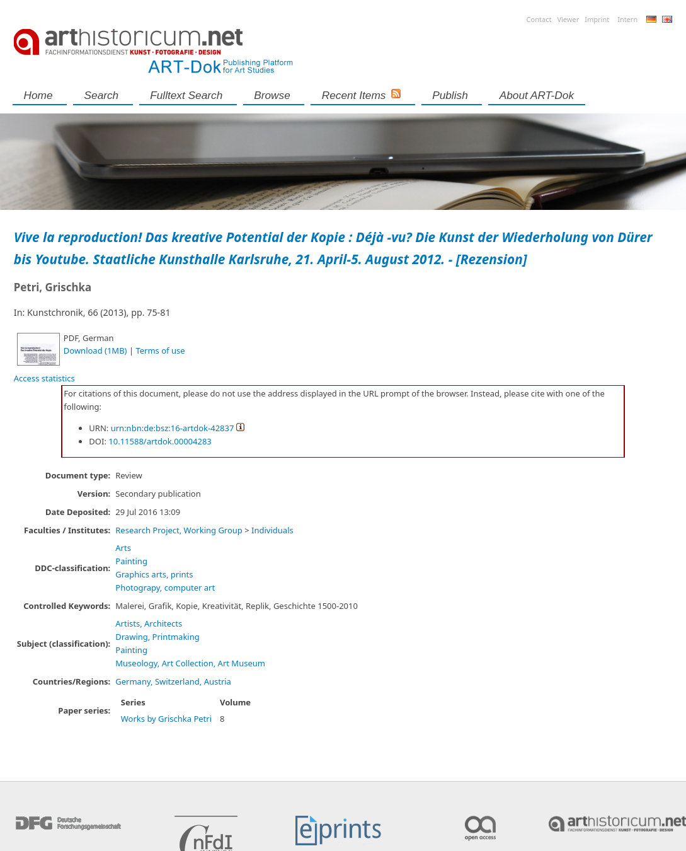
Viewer (568, 19)
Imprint (597, 19)
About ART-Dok (537, 95)
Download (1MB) (95, 350)
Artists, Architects (148, 623)
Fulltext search (186, 95)
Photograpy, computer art (165, 587)
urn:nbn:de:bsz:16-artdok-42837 (172, 428)
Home (38, 95)
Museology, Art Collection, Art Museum (190, 663)
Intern (627, 19)
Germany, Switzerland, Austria (173, 681)
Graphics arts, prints (154, 574)
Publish (450, 95)
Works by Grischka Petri (166, 718)
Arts (123, 547)
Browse (272, 95)
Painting (131, 561)
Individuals (272, 530)
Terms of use (160, 350)
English (667, 19)
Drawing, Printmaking (157, 636)
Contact (539, 19)
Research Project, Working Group (179, 530)
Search (101, 95)
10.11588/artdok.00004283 (160, 441)
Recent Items (354, 95)
